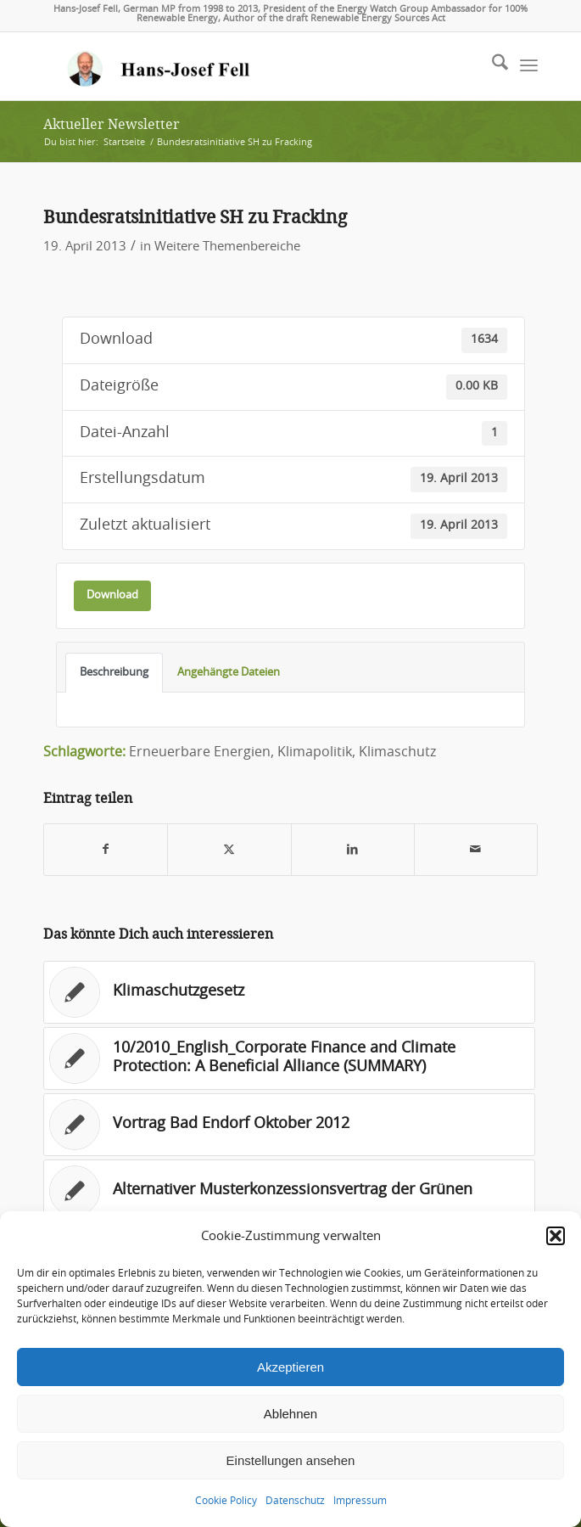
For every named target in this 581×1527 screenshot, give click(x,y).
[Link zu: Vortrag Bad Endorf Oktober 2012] (288, 1124)
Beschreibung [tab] (114, 672)
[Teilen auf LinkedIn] (353, 850)
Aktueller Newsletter (111, 124)
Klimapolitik (314, 752)
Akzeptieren (290, 1367)
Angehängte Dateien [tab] (228, 672)
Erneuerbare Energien (200, 752)
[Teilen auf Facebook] (105, 850)
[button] (555, 1235)
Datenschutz (295, 1501)
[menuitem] (491, 66)
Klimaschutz (398, 752)
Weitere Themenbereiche (227, 246)
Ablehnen (290, 1413)
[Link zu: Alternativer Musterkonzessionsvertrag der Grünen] (288, 1190)
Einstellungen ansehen (290, 1460)
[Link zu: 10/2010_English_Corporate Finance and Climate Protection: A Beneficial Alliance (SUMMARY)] (288, 1058)
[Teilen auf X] (229, 850)
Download (112, 595)
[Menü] (529, 66)
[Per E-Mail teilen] (476, 850)
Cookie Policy (226, 1501)
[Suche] (491, 66)
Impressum (360, 1501)
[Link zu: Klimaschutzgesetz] (288, 992)
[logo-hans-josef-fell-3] (241, 66)
